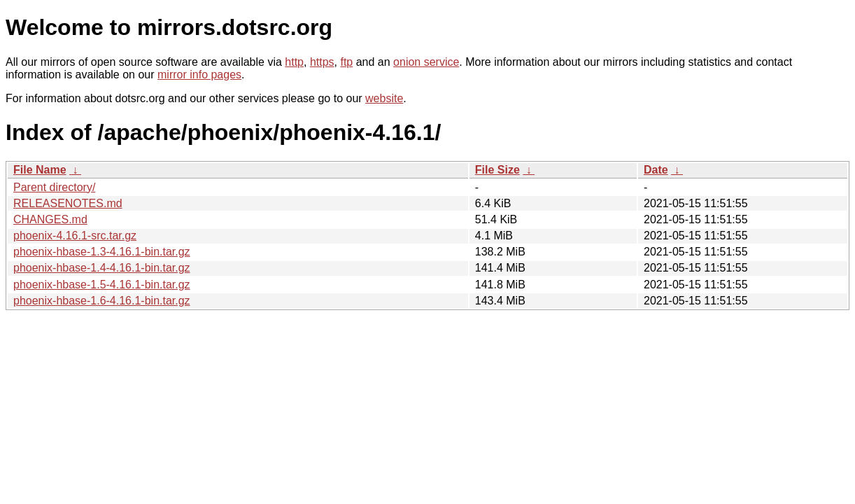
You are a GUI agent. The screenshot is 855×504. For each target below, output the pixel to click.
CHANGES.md (50, 219)
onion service (426, 62)
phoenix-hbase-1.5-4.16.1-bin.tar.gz (101, 284)
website (384, 98)
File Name (39, 170)
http (294, 62)
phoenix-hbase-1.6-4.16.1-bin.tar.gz (101, 301)
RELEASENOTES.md (67, 203)
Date (656, 170)
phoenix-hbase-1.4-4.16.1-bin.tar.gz (101, 268)
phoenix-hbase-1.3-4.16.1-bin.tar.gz (101, 252)
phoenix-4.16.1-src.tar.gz (74, 235)
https (322, 62)
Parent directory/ (54, 187)
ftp (346, 62)
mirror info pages (199, 74)
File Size (497, 170)
